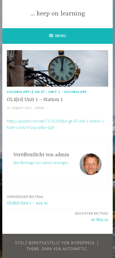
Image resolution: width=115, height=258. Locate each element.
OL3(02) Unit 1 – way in (27, 200)
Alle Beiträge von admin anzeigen (40, 162)
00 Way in (91, 216)
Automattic (75, 248)
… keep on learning (57, 13)
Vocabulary (18, 91)
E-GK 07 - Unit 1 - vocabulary (59, 91)
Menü (60, 35)
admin (39, 108)
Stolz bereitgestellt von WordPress (55, 242)
